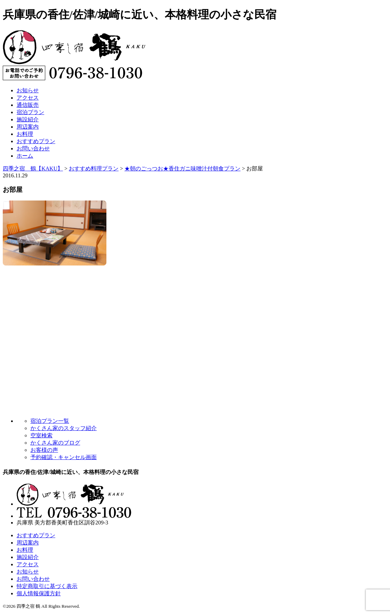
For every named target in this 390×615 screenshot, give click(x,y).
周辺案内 (28, 127)
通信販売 (28, 105)
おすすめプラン (36, 141)
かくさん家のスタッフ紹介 (63, 428)
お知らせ (28, 90)
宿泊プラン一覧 (49, 421)
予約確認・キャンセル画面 (63, 457)
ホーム (25, 156)
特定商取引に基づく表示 (47, 586)
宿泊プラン (30, 112)
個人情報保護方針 (39, 593)
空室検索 (41, 435)
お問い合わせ (33, 148)
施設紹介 (28, 119)
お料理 (25, 134)
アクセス (28, 98)
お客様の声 (44, 450)
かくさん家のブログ (55, 443)
